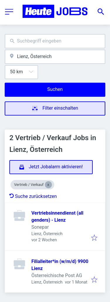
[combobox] (55, 41)
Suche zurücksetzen (33, 196)
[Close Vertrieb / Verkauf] (48, 184)
